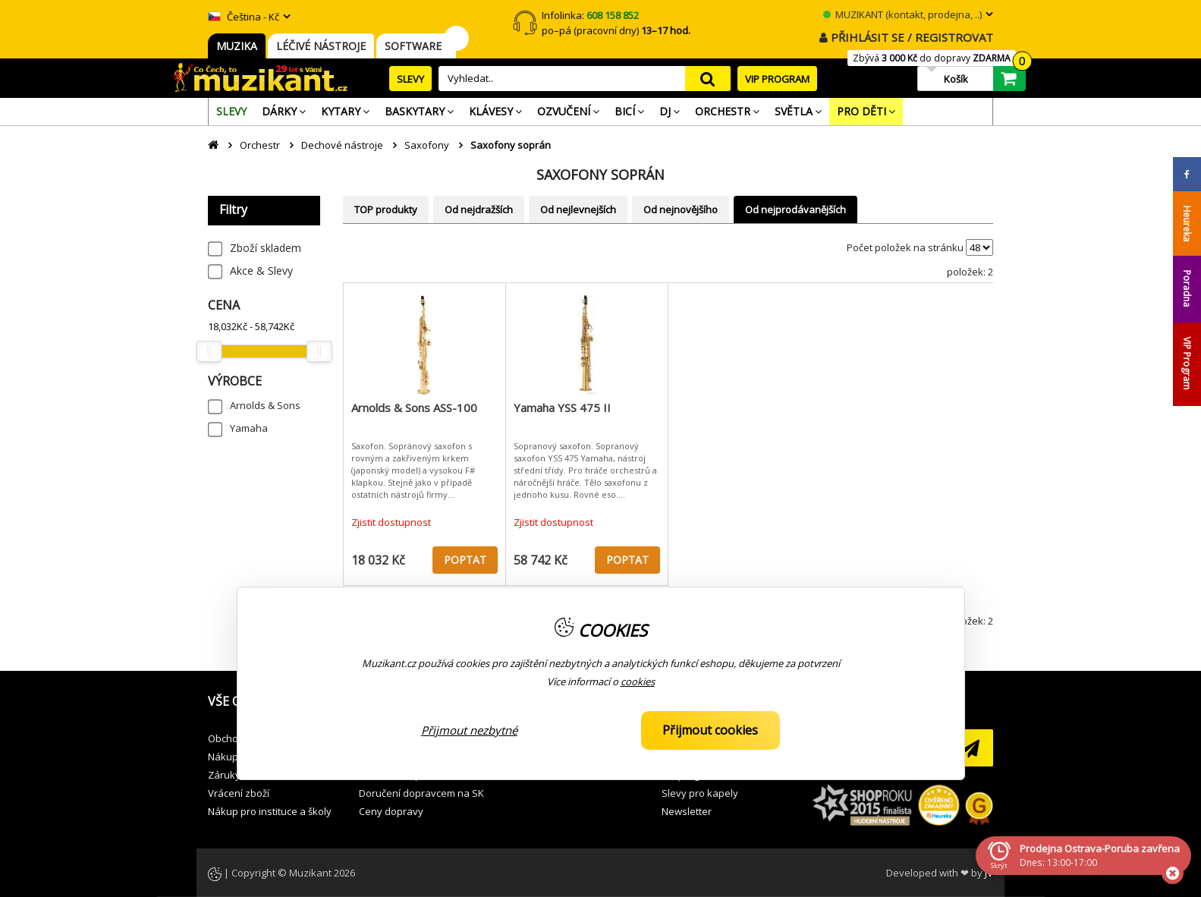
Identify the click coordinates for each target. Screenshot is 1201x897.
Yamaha (249, 428)
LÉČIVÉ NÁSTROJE (321, 46)
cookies (638, 681)
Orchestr (260, 145)
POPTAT (465, 559)
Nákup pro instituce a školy (270, 811)
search (708, 78)
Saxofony (426, 145)
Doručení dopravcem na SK (421, 793)
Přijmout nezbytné (469, 730)
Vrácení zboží (238, 793)
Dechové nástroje (342, 145)
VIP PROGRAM (777, 79)
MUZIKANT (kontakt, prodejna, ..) (902, 14)
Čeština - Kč (243, 17)
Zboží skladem (265, 248)
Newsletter (687, 811)
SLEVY (410, 79)
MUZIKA (236, 46)
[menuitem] (231, 111)
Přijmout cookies (710, 730)
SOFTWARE (416, 46)
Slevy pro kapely (700, 793)
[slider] (209, 351)
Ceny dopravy (391, 811)
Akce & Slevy (261, 270)
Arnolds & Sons (265, 405)
